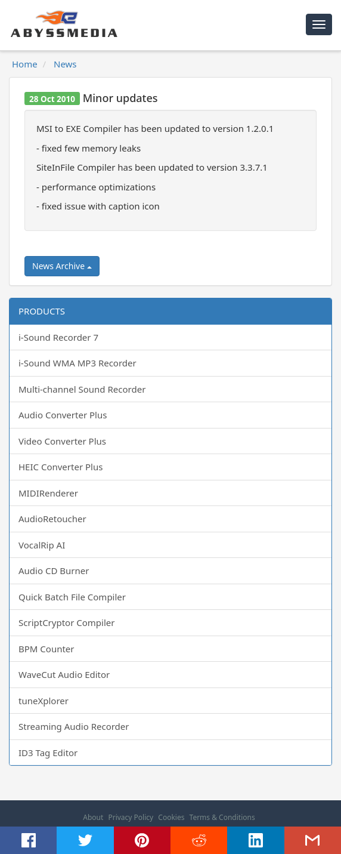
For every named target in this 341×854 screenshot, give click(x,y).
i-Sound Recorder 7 (58, 337)
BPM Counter (46, 649)
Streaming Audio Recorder (73, 726)
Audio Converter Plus (62, 415)
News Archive (62, 266)
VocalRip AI (41, 545)
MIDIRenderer (48, 493)
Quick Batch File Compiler (72, 597)
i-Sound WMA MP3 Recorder (77, 363)
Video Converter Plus (62, 441)
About (93, 817)
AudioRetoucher (52, 519)
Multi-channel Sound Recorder (81, 389)
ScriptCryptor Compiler (66, 622)
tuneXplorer (43, 701)
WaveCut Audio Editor (64, 674)
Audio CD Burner (53, 570)
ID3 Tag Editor (48, 753)
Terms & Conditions (222, 817)
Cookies (171, 817)
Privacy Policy (130, 817)
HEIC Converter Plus (60, 467)
